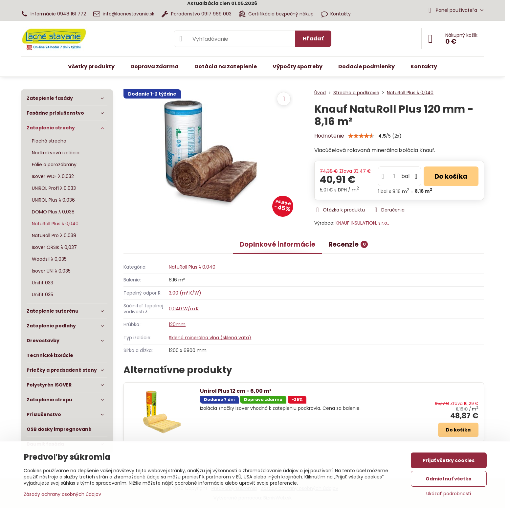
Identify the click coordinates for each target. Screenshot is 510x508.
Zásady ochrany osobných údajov (62, 494)
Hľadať (313, 38)
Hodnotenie (329, 136)
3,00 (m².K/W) (185, 293)
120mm (177, 324)
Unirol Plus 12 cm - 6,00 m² (236, 391)
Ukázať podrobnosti (448, 494)
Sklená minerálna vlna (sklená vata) (210, 337)
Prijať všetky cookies (449, 460)
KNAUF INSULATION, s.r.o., (362, 223)
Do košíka (450, 176)
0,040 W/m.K (184, 308)
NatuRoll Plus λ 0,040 (192, 267)
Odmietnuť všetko (449, 478)
